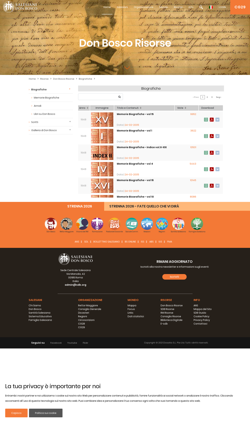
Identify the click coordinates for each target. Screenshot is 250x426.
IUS (160, 319)
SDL (86, 319)
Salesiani (122, 7)
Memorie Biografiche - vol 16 (135, 178)
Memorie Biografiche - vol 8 (135, 228)
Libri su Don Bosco (44, 114)
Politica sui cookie (45, 413)
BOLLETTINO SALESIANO (106, 319)
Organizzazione (143, 7)
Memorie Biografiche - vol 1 (134, 128)
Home (107, 7)
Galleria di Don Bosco (44, 130)
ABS (151, 319)
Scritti (34, 122)
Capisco (16, 413)
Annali (37, 106)
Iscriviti (174, 354)
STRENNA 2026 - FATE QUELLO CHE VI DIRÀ (144, 283)
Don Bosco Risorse (63, 78)
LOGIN (222, 7)
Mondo (163, 7)
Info (191, 7)
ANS (77, 319)
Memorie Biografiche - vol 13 (135, 211)
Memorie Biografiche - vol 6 (135, 261)
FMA (169, 319)
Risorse (178, 7)
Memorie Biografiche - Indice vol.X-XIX (142, 145)
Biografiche (85, 78)
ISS (142, 319)
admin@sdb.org (75, 362)
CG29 (240, 7)
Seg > (219, 97)
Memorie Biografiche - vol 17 (135, 244)
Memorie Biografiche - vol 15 (135, 111)
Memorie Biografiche (46, 97)
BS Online (130, 319)
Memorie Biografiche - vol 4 (135, 161)
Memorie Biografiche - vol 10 (135, 194)
